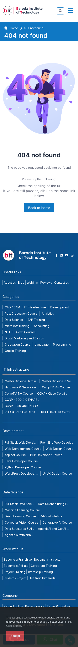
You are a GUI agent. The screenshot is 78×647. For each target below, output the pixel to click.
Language (42, 344)
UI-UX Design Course (57, 473)
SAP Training (36, 319)
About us (10, 282)
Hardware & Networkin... (21, 387)
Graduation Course (18, 344)
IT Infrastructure (35, 307)
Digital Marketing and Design (24, 338)
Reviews (46, 282)
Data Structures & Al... (19, 528)
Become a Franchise (18, 559)
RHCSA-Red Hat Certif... (21, 412)
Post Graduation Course (21, 313)
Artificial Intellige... (52, 516)
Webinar (32, 282)
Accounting (41, 326)
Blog (21, 282)
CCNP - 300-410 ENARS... (22, 399)
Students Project (15, 578)
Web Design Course (59, 448)
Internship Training (40, 572)
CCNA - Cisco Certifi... (52, 393)
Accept (15, 635)
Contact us (61, 282)
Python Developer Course (23, 467)
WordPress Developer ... (21, 473)
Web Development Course (23, 448)
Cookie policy (14, 625)
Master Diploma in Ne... (57, 381)
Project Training (14, 572)
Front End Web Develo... (56, 442)
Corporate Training (44, 565)
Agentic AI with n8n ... (19, 535)
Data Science (14, 319)
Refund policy (13, 606)
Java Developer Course (21, 461)
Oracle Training (15, 350)
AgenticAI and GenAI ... (53, 528)
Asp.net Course (15, 455)
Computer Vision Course (21, 522)
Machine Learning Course (22, 510)
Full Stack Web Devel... (20, 442)
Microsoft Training (17, 326)
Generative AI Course (57, 522)
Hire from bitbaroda (42, 578)
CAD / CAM (12, 307)
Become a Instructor (48, 559)
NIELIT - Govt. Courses (20, 332)
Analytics (48, 313)
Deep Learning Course (20, 516)
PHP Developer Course (46, 455)
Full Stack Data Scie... (19, 504)
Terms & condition (59, 606)
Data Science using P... (53, 504)
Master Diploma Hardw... (21, 381)
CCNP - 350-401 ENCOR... (22, 406)
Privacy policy (35, 606)
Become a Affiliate (16, 565)
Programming (62, 344)
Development (59, 307)
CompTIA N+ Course (19, 393)
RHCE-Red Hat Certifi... (56, 412)
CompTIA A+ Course (56, 387)
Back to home (39, 208)
